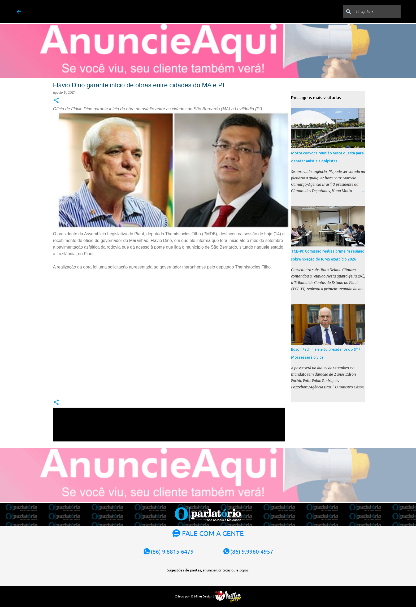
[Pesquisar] (373, 11)
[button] (56, 100)
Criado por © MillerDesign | (208, 596)
